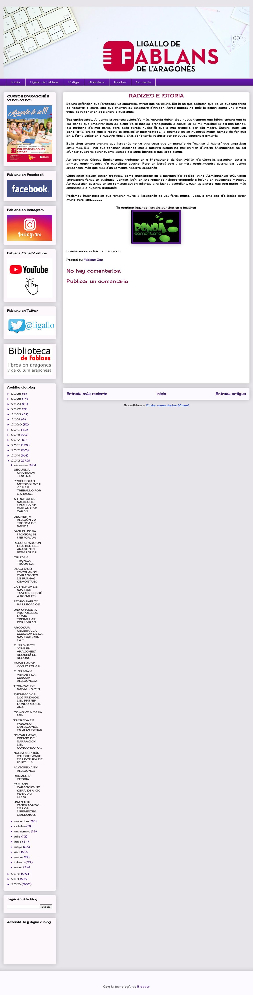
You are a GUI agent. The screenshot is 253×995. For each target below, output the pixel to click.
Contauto (143, 82)
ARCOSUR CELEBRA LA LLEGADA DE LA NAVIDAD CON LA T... (28, 634)
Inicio (161, 394)
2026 (16, 393)
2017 (16, 440)
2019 (16, 429)
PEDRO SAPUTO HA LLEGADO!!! (27, 603)
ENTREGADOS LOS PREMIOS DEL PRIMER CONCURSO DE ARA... (27, 701)
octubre (20, 826)
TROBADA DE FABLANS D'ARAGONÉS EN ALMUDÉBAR (28, 725)
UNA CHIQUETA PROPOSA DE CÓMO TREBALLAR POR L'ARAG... (26, 616)
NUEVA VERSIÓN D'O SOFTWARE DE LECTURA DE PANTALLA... (28, 757)
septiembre (22, 831)
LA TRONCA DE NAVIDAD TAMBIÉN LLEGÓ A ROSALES (28, 591)
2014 (16, 455)
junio (18, 841)
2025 (16, 398)
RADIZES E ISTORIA (22, 777)
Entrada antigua (231, 394)
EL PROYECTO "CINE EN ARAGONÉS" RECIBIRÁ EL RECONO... (25, 652)
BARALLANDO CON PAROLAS (27, 665)
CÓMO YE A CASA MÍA (28, 714)
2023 (16, 409)
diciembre (21, 465)
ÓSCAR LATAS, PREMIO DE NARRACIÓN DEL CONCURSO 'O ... (28, 741)
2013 (16, 460)
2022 (16, 414)
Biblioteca (96, 82)
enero (18, 867)
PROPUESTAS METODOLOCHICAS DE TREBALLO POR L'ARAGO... (27, 487)
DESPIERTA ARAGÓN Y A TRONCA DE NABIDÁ (25, 521)
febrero (20, 862)
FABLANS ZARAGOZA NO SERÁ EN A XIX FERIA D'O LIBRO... (27, 790)
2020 (17, 424)
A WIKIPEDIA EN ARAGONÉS (26, 769)
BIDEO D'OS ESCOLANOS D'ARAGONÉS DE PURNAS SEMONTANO (26, 575)
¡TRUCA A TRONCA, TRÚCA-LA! (24, 560)
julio (17, 836)
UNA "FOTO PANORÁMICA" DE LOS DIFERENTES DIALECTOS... (26, 808)
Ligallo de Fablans (44, 82)
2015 (16, 450)
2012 (16, 874)
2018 (16, 434)
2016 (16, 445)
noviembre (22, 821)
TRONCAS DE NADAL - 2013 (27, 687)
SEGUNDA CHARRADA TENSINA (24, 473)
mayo (18, 846)
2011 (15, 879)
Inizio (15, 82)
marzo (19, 857)
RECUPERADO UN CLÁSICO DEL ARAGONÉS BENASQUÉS (27, 547)
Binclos (120, 82)
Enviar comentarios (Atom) (167, 405)
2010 (16, 884)
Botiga (73, 82)
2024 (16, 404)
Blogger (143, 986)
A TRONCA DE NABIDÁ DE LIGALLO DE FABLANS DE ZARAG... (25, 505)
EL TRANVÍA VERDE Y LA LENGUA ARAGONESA (25, 676)
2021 (16, 419)
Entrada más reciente (86, 394)
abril (17, 852)
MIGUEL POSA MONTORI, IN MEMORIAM (25, 534)
